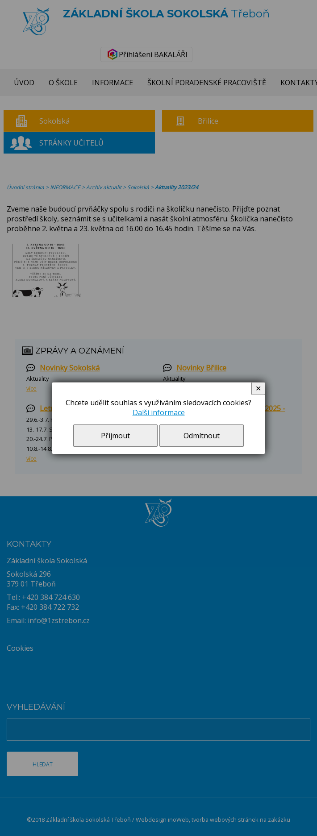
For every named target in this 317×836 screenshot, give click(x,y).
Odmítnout (202, 436)
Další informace (159, 412)
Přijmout (115, 436)
